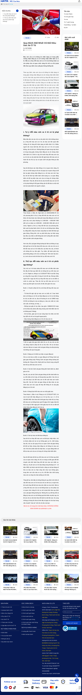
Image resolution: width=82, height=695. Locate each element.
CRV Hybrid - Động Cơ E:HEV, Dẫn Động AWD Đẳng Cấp (71, 94)
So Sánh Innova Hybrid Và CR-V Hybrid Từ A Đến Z (71, 56)
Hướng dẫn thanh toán (28, 631)
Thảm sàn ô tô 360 (7, 622)
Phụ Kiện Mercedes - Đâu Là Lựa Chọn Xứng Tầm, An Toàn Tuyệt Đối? (31, 588)
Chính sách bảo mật (74, 619)
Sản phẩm (4, 603)
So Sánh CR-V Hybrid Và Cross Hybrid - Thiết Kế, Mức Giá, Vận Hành (72, 76)
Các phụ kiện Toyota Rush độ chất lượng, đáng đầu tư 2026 (50, 588)
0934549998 (45, 671)
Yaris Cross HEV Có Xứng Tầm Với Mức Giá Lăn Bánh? (51, 565)
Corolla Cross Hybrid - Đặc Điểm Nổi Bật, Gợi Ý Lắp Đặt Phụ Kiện (30, 565)
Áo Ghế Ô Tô (5, 619)
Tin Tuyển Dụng (69, 22)
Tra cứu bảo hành (6, 635)
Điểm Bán (4, 632)
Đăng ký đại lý (5, 638)
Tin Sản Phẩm (68, 14)
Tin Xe (11, 4)
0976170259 (56, 673)
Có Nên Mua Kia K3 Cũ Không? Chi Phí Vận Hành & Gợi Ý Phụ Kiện (71, 565)
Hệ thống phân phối (8, 629)
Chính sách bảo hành (28, 610)
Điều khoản (75, 617)
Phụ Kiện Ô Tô (5, 616)
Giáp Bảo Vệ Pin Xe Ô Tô (8, 625)
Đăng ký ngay (72, 623)
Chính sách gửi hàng (27, 613)
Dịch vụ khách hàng (29, 627)
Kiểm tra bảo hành (27, 634)
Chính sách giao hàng (28, 619)
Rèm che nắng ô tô (7, 613)
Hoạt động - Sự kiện (70, 25)
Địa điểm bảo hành (7, 641)
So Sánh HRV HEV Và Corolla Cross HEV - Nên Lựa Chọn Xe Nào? (72, 114)
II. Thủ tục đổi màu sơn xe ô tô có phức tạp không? (9, 19)
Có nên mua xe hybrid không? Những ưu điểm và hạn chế (71, 588)
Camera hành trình (7, 610)
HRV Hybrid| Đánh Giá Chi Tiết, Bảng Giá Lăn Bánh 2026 (71, 132)
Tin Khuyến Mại (68, 16)
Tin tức (5, 4)
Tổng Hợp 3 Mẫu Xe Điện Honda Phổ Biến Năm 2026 (9, 588)
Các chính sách (27, 603)
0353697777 (56, 666)
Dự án (66, 27)
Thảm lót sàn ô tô (6, 607)
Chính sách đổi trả (27, 616)
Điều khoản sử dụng (27, 607)
